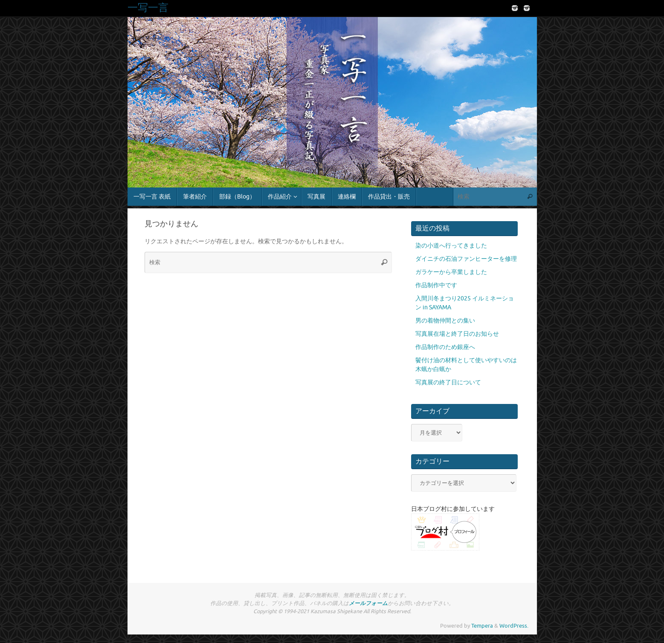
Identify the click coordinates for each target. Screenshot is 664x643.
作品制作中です (436, 285)
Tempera (482, 626)
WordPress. (513, 626)
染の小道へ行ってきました (451, 245)
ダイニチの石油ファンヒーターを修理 (466, 258)
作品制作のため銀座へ (445, 347)
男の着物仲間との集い (445, 320)
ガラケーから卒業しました (451, 272)
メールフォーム (368, 603)
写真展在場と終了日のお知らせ (457, 333)
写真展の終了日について (448, 382)
